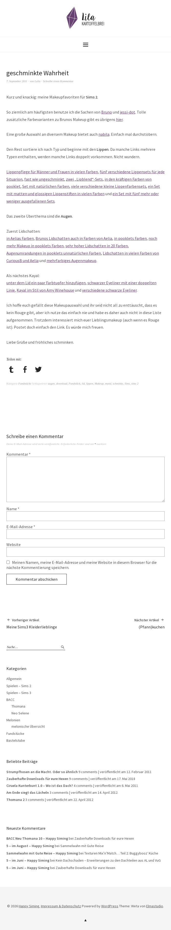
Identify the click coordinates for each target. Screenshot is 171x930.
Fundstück (75, 383)
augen (51, 383)
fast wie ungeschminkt (44, 179)
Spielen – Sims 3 (18, 692)
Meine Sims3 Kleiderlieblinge (31, 623)
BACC (10, 699)
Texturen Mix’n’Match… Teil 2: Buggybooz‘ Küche (121, 853)
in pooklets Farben (130, 238)
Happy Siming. (29, 906)
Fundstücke (24, 383)
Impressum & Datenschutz (61, 906)
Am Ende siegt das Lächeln (27, 792)
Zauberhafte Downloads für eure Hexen (37, 778)
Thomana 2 (15, 799)
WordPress (109, 906)
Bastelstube (15, 740)
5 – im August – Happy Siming (30, 846)
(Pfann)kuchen (149, 623)
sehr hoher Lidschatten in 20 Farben (96, 245)
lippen (89, 383)
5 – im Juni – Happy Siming (27, 860)
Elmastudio (154, 906)
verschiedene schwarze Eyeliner (109, 290)
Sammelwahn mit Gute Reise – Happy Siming (42, 853)
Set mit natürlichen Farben (45, 186)
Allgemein (13, 678)
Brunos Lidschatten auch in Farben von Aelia (74, 238)
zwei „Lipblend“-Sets (84, 179)
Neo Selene (20, 713)
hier (119, 119)
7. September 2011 (16, 81)
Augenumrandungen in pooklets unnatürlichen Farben (53, 253)
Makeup (99, 383)
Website (13, 544)
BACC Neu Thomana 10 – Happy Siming (37, 838)
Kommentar (18, 454)
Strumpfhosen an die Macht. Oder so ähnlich (42, 772)
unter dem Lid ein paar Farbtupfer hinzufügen (46, 282)
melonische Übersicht (28, 726)
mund (108, 383)
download (61, 383)
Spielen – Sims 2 (18, 686)
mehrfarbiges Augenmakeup (71, 260)
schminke (118, 383)
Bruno (106, 112)
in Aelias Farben (20, 238)
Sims (127, 383)
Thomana (18, 706)
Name (12, 508)
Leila (37, 81)
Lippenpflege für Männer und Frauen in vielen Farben (52, 171)
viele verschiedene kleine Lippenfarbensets (108, 186)
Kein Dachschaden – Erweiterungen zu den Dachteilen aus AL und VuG (108, 860)
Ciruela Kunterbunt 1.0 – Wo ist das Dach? (39, 785)
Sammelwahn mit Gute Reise (82, 846)
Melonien (13, 720)
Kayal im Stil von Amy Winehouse (45, 290)
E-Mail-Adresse (20, 526)
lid (83, 383)
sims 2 (135, 383)
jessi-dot (127, 112)
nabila (103, 134)
